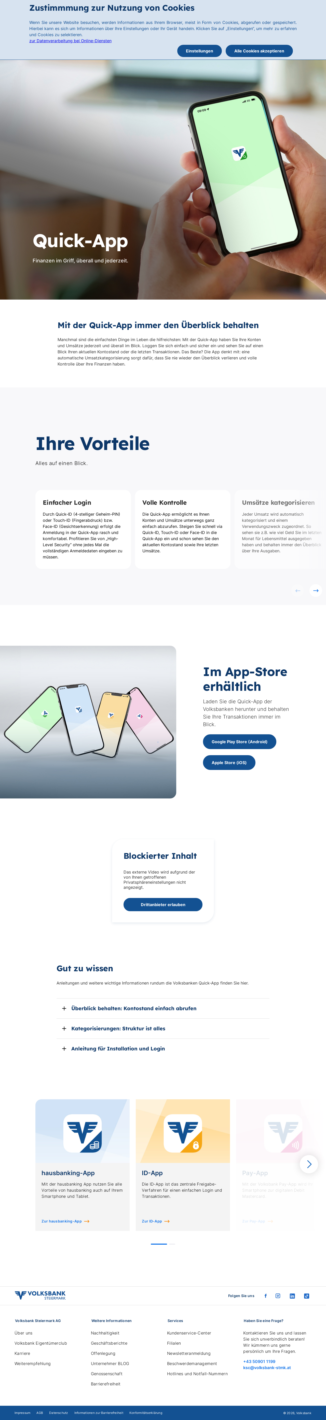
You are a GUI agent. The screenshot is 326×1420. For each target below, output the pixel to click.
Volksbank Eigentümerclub (41, 1343)
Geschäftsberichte (109, 1343)
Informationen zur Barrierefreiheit (98, 1413)
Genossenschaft (107, 1373)
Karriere (22, 1353)
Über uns (24, 1332)
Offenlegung (103, 1353)
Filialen (174, 1343)
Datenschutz (58, 1413)
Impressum (22, 1413)
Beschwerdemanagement (192, 1363)
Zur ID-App (152, 1221)
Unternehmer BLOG (110, 1363)
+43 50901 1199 (259, 1361)
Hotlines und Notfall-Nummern (197, 1373)
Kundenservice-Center (189, 1332)
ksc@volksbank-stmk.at (267, 1367)
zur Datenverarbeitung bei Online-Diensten (70, 40)
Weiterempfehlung (33, 1363)
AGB (39, 1413)
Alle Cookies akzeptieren (259, 50)
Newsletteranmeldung (189, 1353)
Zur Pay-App (253, 1221)
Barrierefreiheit (106, 1383)
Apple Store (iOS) (229, 762)
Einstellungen (199, 50)
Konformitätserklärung (145, 1413)
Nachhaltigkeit (105, 1332)
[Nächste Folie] (315, 590)
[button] (159, 1244)
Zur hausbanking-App (62, 1221)
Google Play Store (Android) (240, 741)
